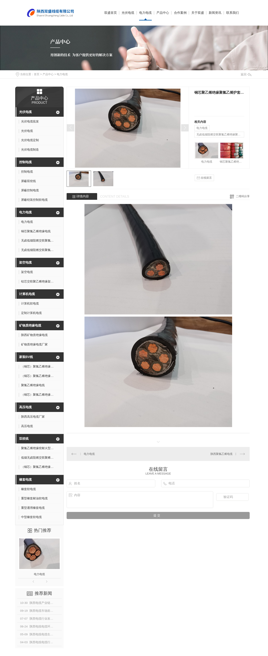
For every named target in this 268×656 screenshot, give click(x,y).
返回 (246, 74)
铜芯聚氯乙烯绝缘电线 (232, 161)
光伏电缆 (128, 12)
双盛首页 (110, 12)
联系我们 (232, 12)
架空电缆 (25, 262)
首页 (36, 74)
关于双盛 (197, 12)
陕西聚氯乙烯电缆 (221, 453)
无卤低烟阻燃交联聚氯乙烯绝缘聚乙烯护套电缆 (220, 134)
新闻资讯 (215, 12)
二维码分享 (243, 196)
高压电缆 (25, 407)
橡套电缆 (25, 479)
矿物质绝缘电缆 (30, 325)
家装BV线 (26, 357)
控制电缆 (25, 162)
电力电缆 (145, 12)
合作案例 (180, 12)
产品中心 (162, 12)
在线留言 (204, 177)
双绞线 (24, 438)
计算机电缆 (27, 294)
